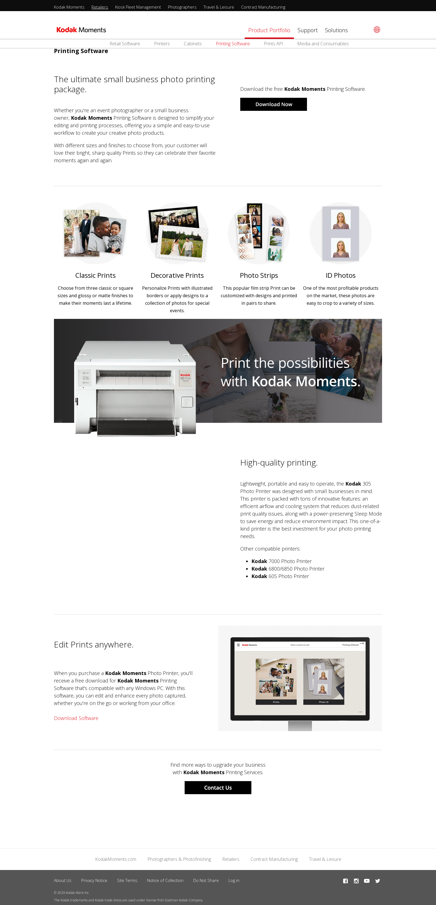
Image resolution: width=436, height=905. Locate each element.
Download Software (76, 716)
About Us (62, 878)
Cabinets (193, 43)
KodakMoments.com (115, 857)
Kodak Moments (69, 7)
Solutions (336, 30)
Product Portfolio (269, 30)
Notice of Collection (165, 878)
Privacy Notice (94, 878)
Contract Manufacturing (263, 7)
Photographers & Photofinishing (179, 857)
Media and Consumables (323, 43)
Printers (162, 43)
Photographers (182, 7)
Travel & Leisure (219, 7)
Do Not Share (206, 878)
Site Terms (127, 878)
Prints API (273, 43)
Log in (234, 878)
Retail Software (125, 43)
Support (308, 30)
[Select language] (376, 29)
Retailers (99, 7)
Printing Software (233, 43)
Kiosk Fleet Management (138, 7)
